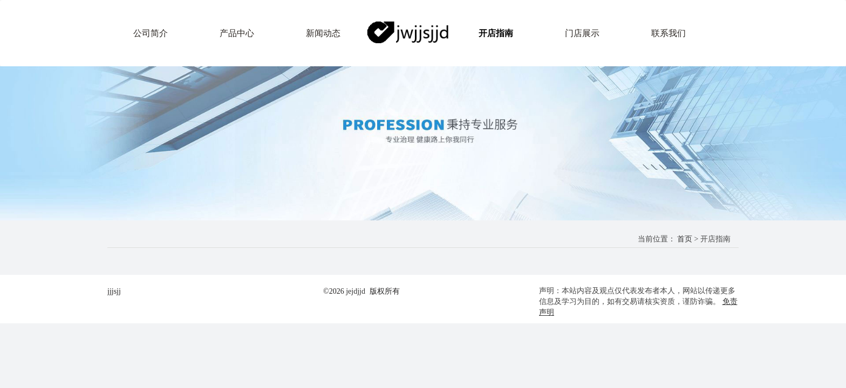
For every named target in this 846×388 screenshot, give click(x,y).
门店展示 (582, 33)
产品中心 (237, 33)
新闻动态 (323, 33)
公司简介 (150, 33)
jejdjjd (355, 291)
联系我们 (668, 33)
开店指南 (496, 33)
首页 (684, 239)
